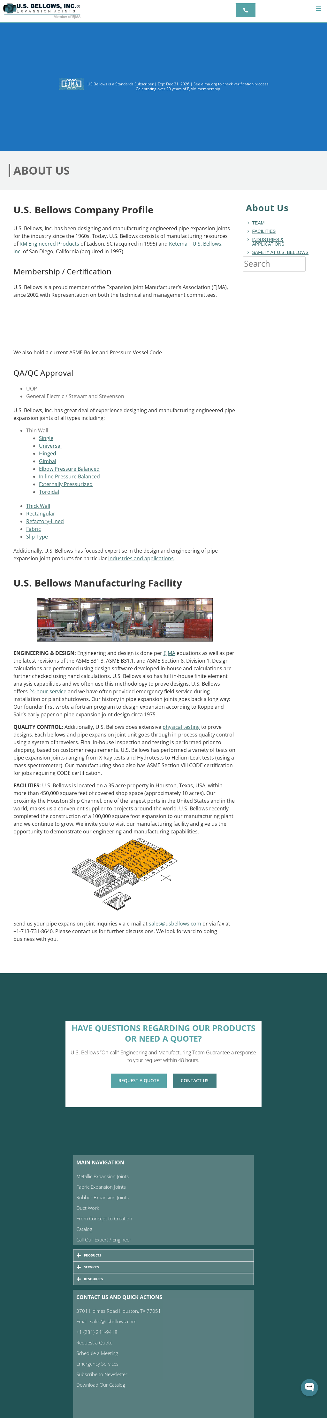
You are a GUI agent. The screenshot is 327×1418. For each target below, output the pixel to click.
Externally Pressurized (66, 484)
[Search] (312, 263)
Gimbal (47, 461)
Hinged (47, 453)
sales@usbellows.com (175, 923)
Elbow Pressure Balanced (69, 468)
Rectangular (40, 513)
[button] (318, 8)
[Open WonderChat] (309, 1387)
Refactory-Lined (45, 521)
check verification (238, 84)
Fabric (33, 528)
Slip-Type (37, 536)
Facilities (264, 231)
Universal (50, 445)
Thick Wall (38, 505)
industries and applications (141, 558)
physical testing (181, 726)
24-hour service (47, 691)
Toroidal (49, 491)
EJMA (169, 653)
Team (258, 222)
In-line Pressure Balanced (69, 476)
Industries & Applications (268, 242)
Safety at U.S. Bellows (280, 252)
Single (46, 438)
